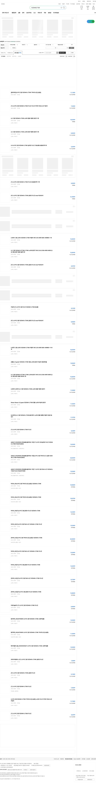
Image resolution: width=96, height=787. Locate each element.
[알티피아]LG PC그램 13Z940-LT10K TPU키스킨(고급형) (26, 92)
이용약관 (62, 759)
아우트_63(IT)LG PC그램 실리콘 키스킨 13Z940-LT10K (25, 510)
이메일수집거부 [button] (80, 779)
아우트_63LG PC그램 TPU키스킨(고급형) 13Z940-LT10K (26, 483)
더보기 (94, 4)
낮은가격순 (9, 56)
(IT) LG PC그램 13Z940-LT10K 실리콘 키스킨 (23, 673)
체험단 (90, 4)
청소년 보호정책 (77, 759)
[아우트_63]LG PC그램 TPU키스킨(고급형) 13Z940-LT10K (26, 537)
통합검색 (14, 12)
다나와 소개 (56, 759)
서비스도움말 (91, 770)
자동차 (59, 4)
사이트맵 (83, 759)
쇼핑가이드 (29, 12)
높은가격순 (14, 56)
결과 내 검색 (62, 52)
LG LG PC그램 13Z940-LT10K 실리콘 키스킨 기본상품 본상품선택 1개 (29, 145)
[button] (82, 8)
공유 (94, 12)
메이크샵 (94, 1)
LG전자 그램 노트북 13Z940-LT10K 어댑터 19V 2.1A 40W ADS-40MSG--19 (31, 237)
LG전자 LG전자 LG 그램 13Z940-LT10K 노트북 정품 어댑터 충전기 (28, 389)
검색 (71, 47)
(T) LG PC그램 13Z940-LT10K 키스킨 (21, 429)
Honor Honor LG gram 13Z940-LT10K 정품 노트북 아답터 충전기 (28, 402)
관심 (19, 94)
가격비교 (10, 52)
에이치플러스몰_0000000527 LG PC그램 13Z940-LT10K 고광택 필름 (29, 646)
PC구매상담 (72, 4)
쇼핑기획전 (78, 4)
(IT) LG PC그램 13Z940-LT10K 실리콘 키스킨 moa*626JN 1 (27, 195)
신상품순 (19, 56)
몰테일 (84, 1)
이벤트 (87, 4)
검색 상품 (18, 52)
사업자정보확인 (46, 765)
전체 (3, 52)
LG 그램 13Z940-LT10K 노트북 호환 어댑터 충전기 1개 (25, 132)
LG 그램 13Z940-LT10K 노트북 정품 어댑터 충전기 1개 (25, 118)
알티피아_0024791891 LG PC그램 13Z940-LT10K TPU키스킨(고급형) (29, 632)
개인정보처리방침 (68, 759)
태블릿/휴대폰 (60, 44)
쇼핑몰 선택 (41, 52)
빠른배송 (14, 47)
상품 (19, 12)
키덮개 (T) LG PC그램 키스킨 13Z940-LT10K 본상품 (24, 307)
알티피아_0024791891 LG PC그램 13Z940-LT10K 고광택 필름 (27, 619)
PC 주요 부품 (48, 44)
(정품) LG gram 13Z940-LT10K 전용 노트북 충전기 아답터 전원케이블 (29, 362)
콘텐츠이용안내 (32, 769)
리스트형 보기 (67, 53)
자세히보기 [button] (25, 769)
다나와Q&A (56, 12)
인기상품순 (3, 56)
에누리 (79, 1)
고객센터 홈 (78, 770)
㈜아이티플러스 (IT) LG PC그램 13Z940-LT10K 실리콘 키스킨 (27, 659)
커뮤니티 (82, 4)
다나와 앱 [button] (2, 4)
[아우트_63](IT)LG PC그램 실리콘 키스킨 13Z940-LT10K (26, 592)
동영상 (49, 12)
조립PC (63, 4)
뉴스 (35, 12)
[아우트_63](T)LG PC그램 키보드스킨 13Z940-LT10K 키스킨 (27, 578)
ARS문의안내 (89, 779)
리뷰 (45, 12)
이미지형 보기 (69, 53)
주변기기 (23, 44)
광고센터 (88, 759)
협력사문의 (93, 759)
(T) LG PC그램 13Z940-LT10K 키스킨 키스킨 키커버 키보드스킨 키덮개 (29, 106)
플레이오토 (89, 1)
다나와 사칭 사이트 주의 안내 (9, 759)
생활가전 (35, 44)
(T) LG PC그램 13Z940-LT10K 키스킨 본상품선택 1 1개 (25, 182)
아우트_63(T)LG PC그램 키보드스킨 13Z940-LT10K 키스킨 (26, 524)
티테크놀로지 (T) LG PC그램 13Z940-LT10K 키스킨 (24, 605)
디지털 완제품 (12, 44)
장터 (23, 12)
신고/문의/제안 (85, 770)
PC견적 (67, 4)
